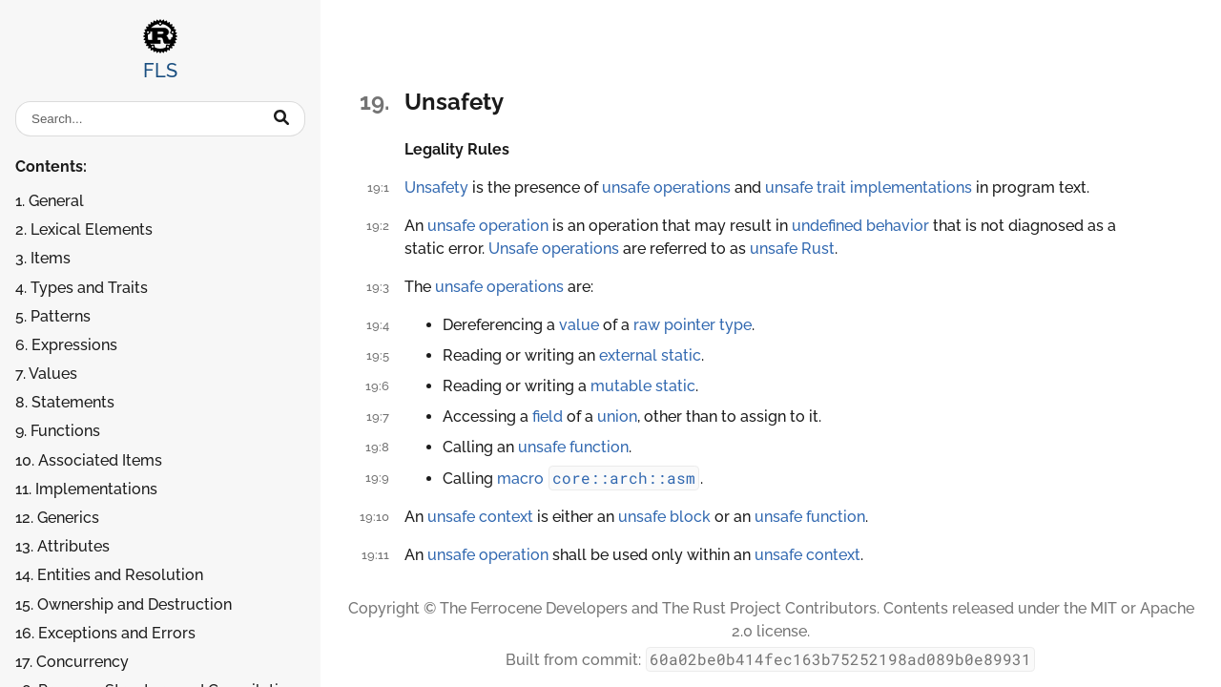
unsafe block (664, 517)
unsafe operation (487, 226)
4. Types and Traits (81, 288)
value (579, 325)
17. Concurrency (72, 662)
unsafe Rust (792, 248)
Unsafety (436, 187)
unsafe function (573, 447)
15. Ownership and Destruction (123, 604)
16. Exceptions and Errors (105, 633)
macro (520, 478)
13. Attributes (62, 546)
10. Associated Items (88, 460)
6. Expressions (66, 345)
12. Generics (57, 518)
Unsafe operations (553, 248)
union (617, 416)
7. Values (46, 373)
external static (650, 355)
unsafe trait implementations (868, 187)
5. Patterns (53, 316)
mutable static (642, 386)
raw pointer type (692, 325)
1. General (49, 201)
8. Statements (64, 402)
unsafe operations (666, 187)
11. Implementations (86, 489)
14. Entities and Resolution (109, 575)
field (547, 416)
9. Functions (57, 431)
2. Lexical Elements (84, 229)
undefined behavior (860, 226)
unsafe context (480, 517)
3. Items (43, 258)
